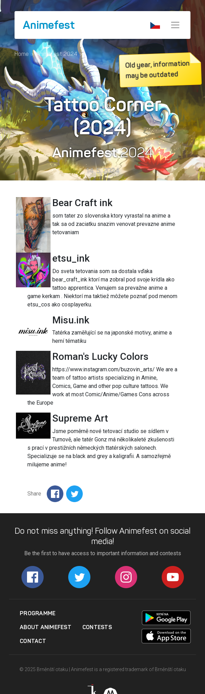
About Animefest (45, 627)
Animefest (49, 25)
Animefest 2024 (56, 54)
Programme (37, 613)
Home (22, 54)
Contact (33, 640)
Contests (97, 627)
